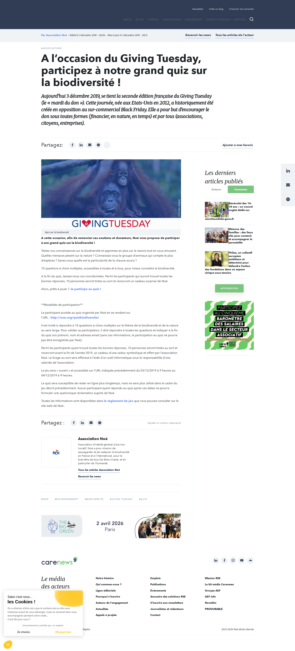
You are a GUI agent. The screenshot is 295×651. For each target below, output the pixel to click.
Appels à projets (218, 19)
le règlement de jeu (118, 401)
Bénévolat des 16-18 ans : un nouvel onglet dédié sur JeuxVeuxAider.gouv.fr (229, 211)
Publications (171, 19)
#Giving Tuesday (121, 499)
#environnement (66, 499)
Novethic (210, 602)
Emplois (239, 19)
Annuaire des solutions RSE (168, 596)
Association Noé (56, 35)
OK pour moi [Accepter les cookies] (63, 632)
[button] (7, 644)
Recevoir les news (198, 35)
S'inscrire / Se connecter (241, 9)
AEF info (210, 596)
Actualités (102, 608)
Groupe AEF (212, 590)
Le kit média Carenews (219, 584)
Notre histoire (105, 578)
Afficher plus (229, 288)
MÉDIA (127, 19)
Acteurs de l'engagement (112, 602)
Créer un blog (216, 9)
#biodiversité (94, 499)
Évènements (193, 19)
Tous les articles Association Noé (99, 469)
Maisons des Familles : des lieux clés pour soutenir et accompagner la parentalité (241, 236)
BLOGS (140, 19)
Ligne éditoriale (106, 590)
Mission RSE (212, 578)
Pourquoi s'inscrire (108, 596)
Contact (155, 614)
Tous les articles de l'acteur (234, 35)
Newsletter (197, 9)
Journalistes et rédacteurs (167, 608)
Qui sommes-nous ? (109, 584)
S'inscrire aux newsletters (166, 602)
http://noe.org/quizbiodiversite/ (75, 317)
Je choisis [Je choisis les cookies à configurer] (23, 632)
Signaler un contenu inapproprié (164, 423)
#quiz (143, 499)
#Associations (51, 48)
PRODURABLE (214, 608)
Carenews (240, 189)
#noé (44, 499)
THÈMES (153, 19)
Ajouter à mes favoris (238, 145)
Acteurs (216, 189)
